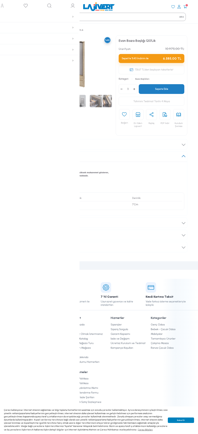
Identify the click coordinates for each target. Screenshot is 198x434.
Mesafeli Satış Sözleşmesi (86, 402)
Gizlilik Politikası (79, 383)
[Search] (15, 17)
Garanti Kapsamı (120, 334)
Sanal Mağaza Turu (82, 343)
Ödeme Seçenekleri (25, 247)
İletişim (75, 352)
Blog (73, 329)
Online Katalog (79, 338)
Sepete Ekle (161, 89)
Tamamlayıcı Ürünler (163, 338)
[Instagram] (14, 371)
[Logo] (99, 6)
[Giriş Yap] (179, 6)
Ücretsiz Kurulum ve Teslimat (128, 343)
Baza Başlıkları (143, 78)
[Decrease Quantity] (121, 89)
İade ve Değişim (22, 235)
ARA (181, 17)
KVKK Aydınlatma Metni (84, 388)
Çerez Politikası (79, 378)
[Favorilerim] (173, 6)
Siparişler (116, 324)
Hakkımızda (78, 324)
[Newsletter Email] (39, 346)
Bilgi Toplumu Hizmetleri (85, 362)
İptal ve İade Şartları (82, 397)
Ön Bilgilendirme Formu (84, 392)
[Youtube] (33, 371)
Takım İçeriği (21, 144)
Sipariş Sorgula (119, 329)
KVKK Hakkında (79, 357)
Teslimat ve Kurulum (25, 222)
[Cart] (185, 6)
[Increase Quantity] (134, 89)
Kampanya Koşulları (122, 347)
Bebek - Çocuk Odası (163, 329)
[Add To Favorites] (124, 119)
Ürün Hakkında (22, 156)
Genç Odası (158, 324)
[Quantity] (128, 89)
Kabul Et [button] (181, 420)
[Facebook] (23, 371)
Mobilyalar (157, 334)
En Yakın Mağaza (81, 347)
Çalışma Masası (160, 343)
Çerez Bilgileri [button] (145, 429)
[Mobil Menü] (13, 6)
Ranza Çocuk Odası (162, 347)
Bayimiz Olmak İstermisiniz (87, 334)
